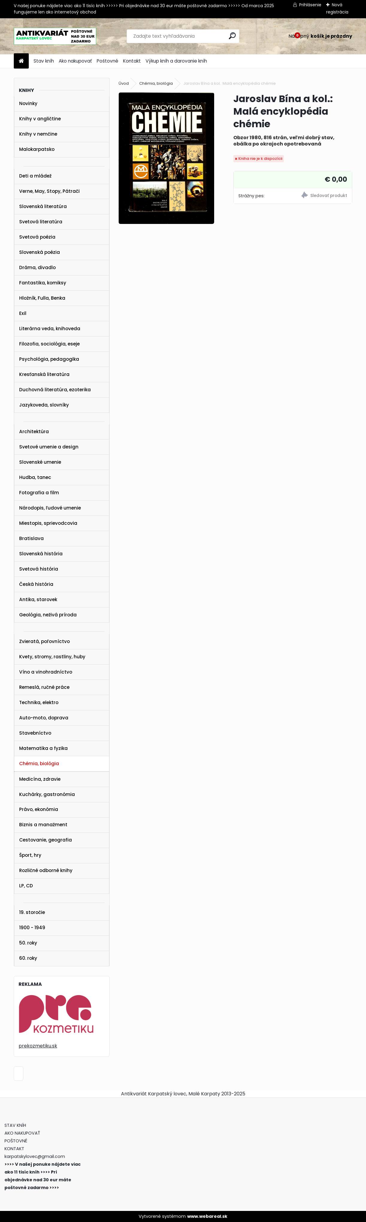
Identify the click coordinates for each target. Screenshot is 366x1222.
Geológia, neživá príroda (48, 615)
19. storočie (32, 912)
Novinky (28, 103)
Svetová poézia (37, 237)
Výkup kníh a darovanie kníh (176, 61)
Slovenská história (41, 554)
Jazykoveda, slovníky (44, 405)
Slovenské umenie (40, 462)
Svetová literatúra (40, 222)
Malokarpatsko (37, 149)
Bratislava (31, 538)
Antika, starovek (38, 599)
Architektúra (34, 431)
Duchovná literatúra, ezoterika (55, 389)
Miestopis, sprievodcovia (48, 523)
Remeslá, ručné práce (44, 687)
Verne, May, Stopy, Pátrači (49, 191)
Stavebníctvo (35, 733)
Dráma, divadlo (37, 267)
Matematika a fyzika (43, 748)
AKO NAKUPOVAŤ (22, 1133)
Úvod (124, 83)
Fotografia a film (39, 492)
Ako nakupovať (75, 61)
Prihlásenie (310, 5)
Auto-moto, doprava (43, 718)
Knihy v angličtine (40, 119)
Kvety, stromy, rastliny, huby (52, 657)
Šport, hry (30, 855)
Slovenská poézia (39, 252)
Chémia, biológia (39, 763)
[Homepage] (21, 61)
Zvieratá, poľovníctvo (44, 641)
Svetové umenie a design (48, 447)
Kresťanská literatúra (44, 374)
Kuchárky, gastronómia (47, 794)
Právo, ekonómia (38, 809)
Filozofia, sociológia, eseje (49, 344)
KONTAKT (14, 1149)
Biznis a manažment (43, 824)
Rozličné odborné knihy (45, 870)
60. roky (28, 958)
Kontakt (132, 61)
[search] (232, 35)
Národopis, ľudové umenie (50, 508)
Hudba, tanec (35, 477)
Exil (22, 313)
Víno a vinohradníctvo (45, 672)
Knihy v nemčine (38, 134)
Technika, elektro (38, 702)
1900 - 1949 (32, 927)
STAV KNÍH (15, 1125)
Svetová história (38, 569)
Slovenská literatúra (43, 206)
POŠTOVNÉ (15, 1141)
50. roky (28, 943)
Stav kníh (44, 61)
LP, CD (26, 886)
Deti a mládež (35, 176)
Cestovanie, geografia (45, 840)
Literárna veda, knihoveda (49, 328)
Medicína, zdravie (40, 779)
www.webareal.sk (207, 1216)
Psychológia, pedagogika (49, 359)
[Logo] (55, 36)
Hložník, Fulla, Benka (42, 298)
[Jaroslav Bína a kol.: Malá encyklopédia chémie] (166, 158)
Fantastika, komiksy (42, 283)
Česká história (36, 584)
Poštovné (107, 61)
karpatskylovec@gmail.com (34, 1156)
